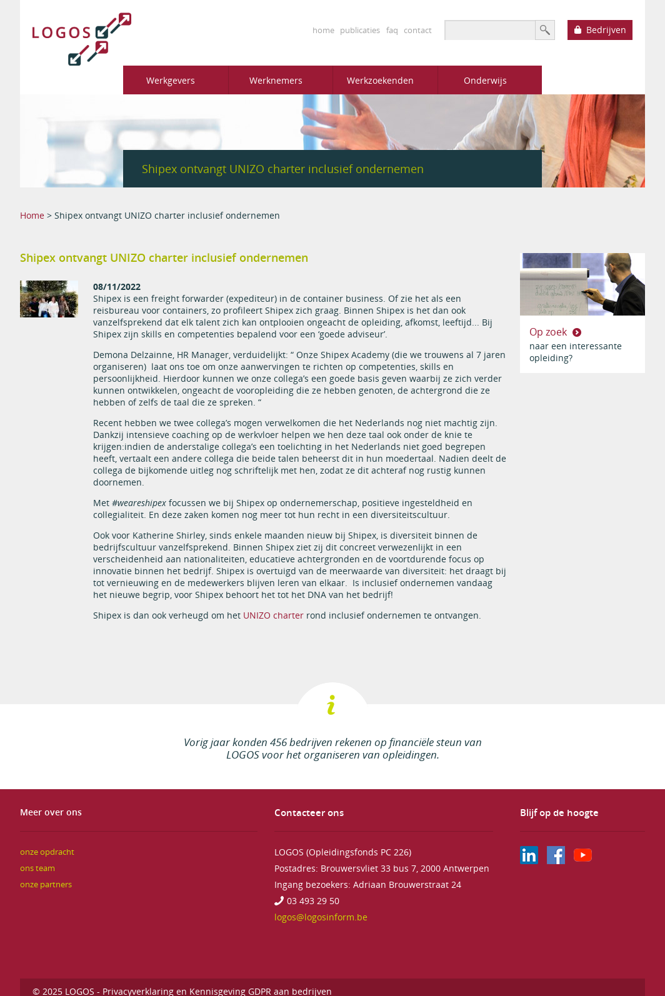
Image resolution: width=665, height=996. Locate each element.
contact (418, 30)
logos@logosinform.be (321, 917)
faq (392, 30)
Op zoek (549, 332)
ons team (37, 868)
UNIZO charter (273, 615)
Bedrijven (606, 30)
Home (32, 215)
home (323, 30)
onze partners (46, 884)
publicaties (360, 30)
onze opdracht (47, 852)
